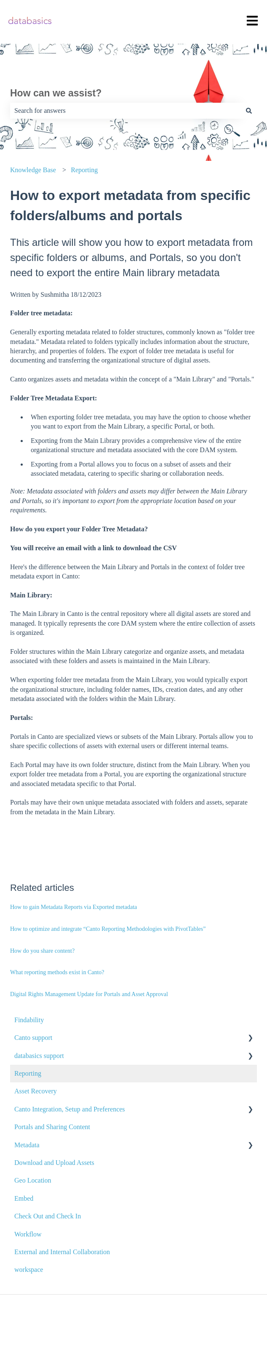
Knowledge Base (33, 169)
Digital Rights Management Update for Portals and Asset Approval (89, 994)
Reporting (84, 169)
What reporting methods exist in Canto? (57, 972)
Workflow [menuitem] (27, 1234)
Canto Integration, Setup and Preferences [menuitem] (69, 1109)
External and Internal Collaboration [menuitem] (62, 1251)
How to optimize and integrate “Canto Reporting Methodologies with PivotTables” (108, 929)
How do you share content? (42, 951)
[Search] (249, 111)
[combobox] (125, 111)
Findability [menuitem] (29, 1019)
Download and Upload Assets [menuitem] (54, 1162)
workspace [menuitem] (28, 1269)
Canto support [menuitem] (33, 1037)
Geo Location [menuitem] (32, 1180)
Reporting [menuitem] (27, 1073)
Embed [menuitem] (23, 1198)
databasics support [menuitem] (39, 1055)
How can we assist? (55, 93)
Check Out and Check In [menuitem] (47, 1216)
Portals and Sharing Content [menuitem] (52, 1126)
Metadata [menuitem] (27, 1144)
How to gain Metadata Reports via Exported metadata (73, 907)
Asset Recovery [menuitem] (35, 1091)
